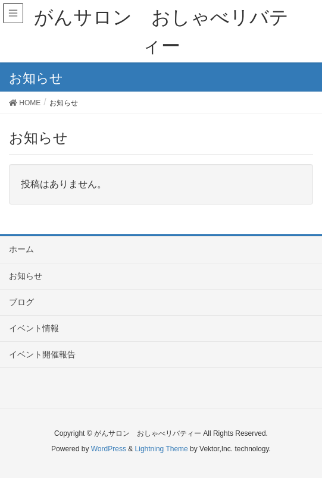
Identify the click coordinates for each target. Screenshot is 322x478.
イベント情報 (34, 328)
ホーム (21, 249)
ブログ (21, 302)
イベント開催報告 (42, 354)
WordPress (108, 449)
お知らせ (25, 276)
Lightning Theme (161, 449)
